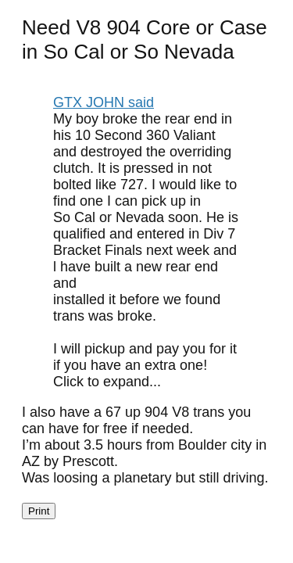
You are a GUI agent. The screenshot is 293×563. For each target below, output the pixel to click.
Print (38, 511)
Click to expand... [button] (107, 381)
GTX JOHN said (103, 102)
